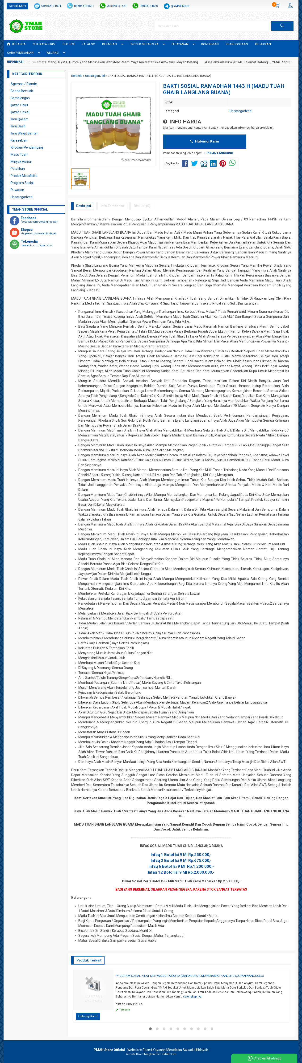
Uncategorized (241, 111)
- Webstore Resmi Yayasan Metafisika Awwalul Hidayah (151, 1050)
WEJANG (52, 52)
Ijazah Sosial (20, 112)
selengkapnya (192, 996)
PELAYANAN (180, 44)
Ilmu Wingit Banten (24, 133)
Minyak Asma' (21, 161)
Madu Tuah (19, 154)
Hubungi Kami (204, 141)
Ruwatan (17, 190)
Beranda (16, 44)
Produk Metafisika (24, 176)
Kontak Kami (17, 6)
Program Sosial (22, 183)
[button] (282, 26)
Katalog (88, 44)
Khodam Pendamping (27, 147)
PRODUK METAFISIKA (144, 44)
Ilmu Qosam (20, 119)
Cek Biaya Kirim (44, 44)
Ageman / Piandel (24, 84)
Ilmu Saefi (18, 126)
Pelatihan (18, 169)
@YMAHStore (180, 6)
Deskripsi (83, 206)
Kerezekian (19, 140)
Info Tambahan (112, 206)
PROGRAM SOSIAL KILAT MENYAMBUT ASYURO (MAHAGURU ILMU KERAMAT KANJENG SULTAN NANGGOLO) (190, 975)
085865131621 (51, 6)
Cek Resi (69, 44)
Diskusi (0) (142, 206)
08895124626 (149, 6)
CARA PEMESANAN (20, 52)
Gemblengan (20, 98)
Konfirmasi (210, 44)
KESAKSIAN (263, 44)
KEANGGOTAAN (237, 44)
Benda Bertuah (22, 91)
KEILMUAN (109, 44)
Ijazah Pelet (19, 105)
